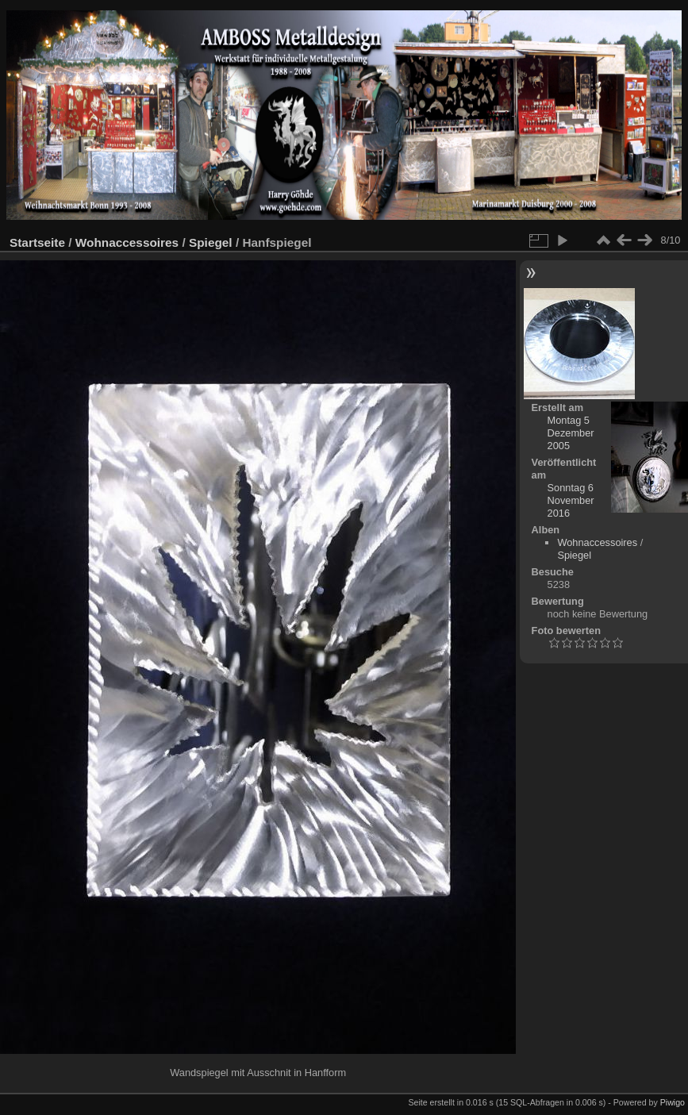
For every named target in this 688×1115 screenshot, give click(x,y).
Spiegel (211, 242)
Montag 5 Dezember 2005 (571, 433)
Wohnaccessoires (127, 242)
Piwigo (672, 1102)
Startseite (37, 242)
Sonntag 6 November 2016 (571, 500)
